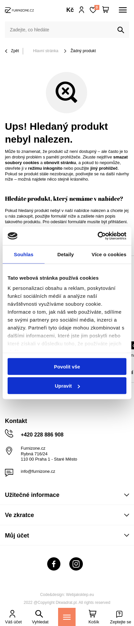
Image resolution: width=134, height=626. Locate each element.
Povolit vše (67, 366)
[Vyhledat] (121, 30)
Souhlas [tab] (23, 254)
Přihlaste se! (81, 10)
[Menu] (67, 617)
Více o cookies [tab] (108, 254)
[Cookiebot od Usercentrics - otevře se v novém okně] (97, 236)
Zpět (12, 51)
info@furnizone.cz (38, 471)
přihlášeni (117, 221)
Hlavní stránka (45, 51)
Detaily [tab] (65, 254)
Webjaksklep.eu (80, 594)
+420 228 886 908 (42, 434)
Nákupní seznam (96, 7)
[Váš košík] (105, 10)
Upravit (67, 386)
